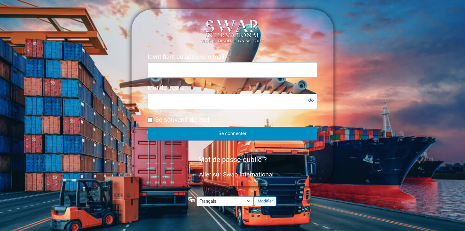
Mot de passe (166, 87)
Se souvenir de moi (182, 120)
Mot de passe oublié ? (232, 160)
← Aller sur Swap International (232, 174)
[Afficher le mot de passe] (311, 100)
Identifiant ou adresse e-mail (186, 56)
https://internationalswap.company (233, 31)
